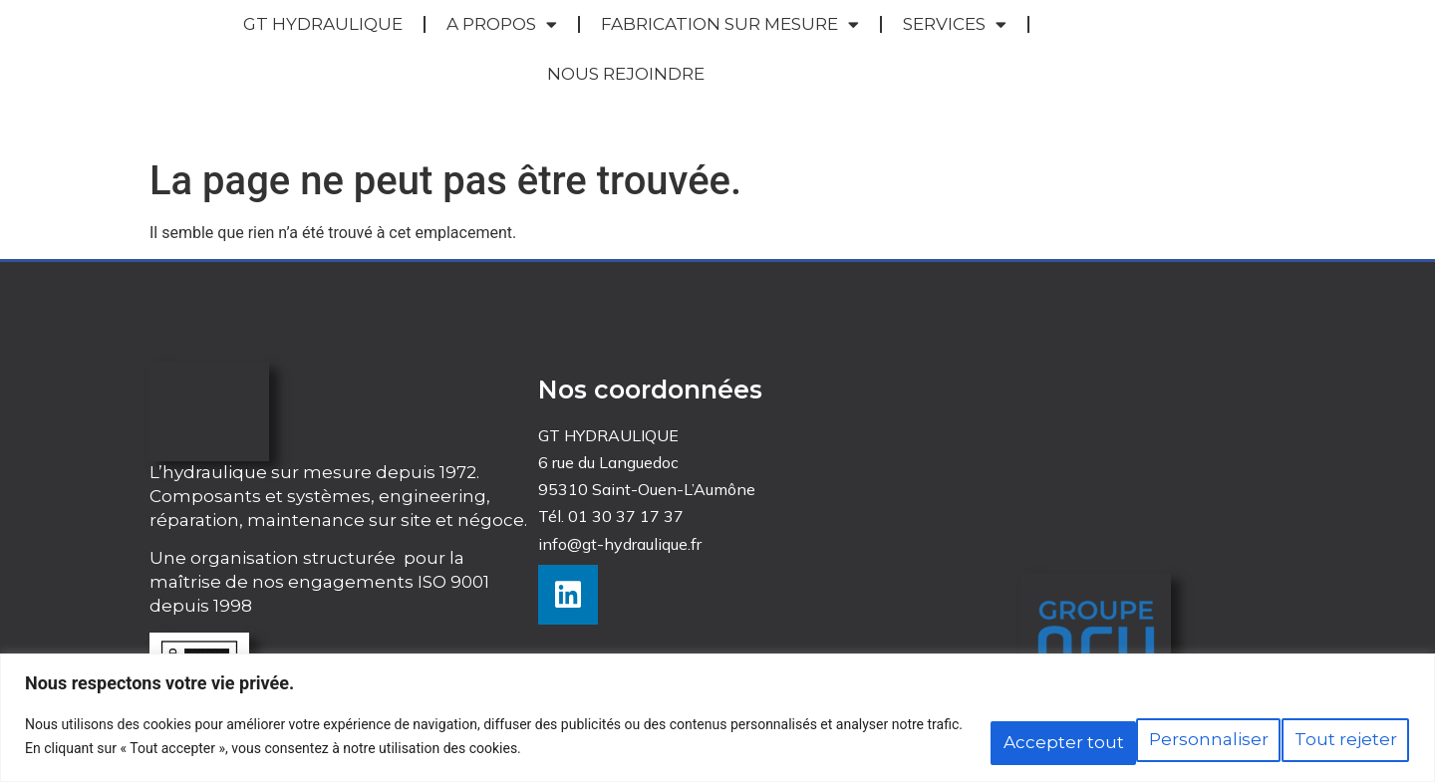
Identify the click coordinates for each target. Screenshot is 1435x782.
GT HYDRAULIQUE (323, 24)
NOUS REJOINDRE (626, 74)
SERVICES (954, 24)
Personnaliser (966, 740)
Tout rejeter (1143, 740)
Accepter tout (1321, 740)
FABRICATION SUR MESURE (730, 24)
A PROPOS (501, 24)
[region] (717, 722)
